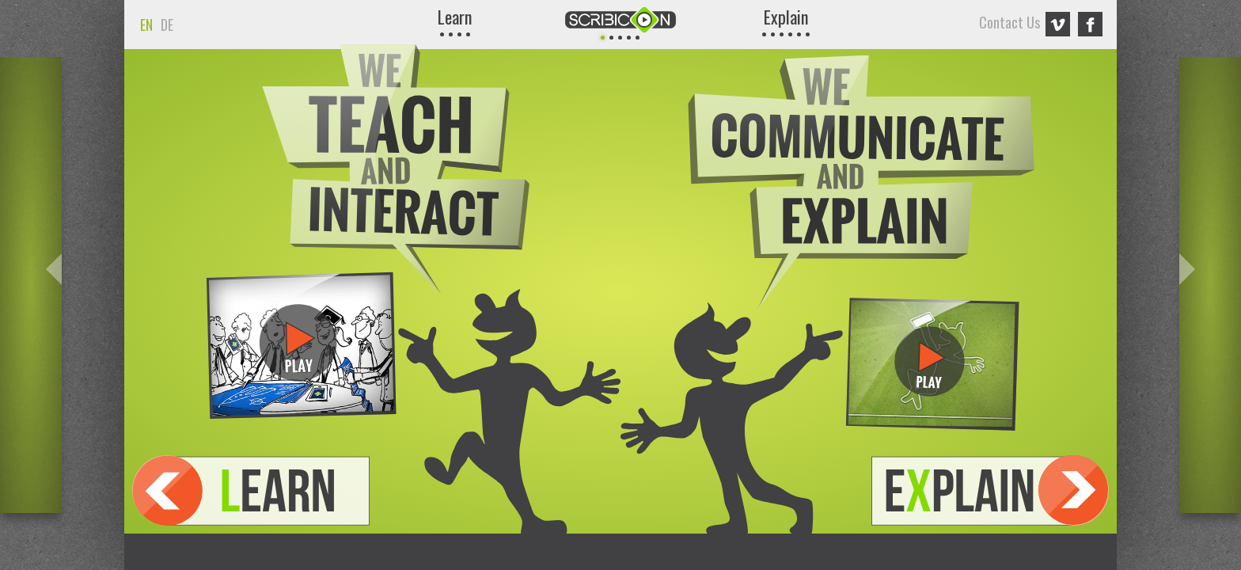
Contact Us (1011, 22)
